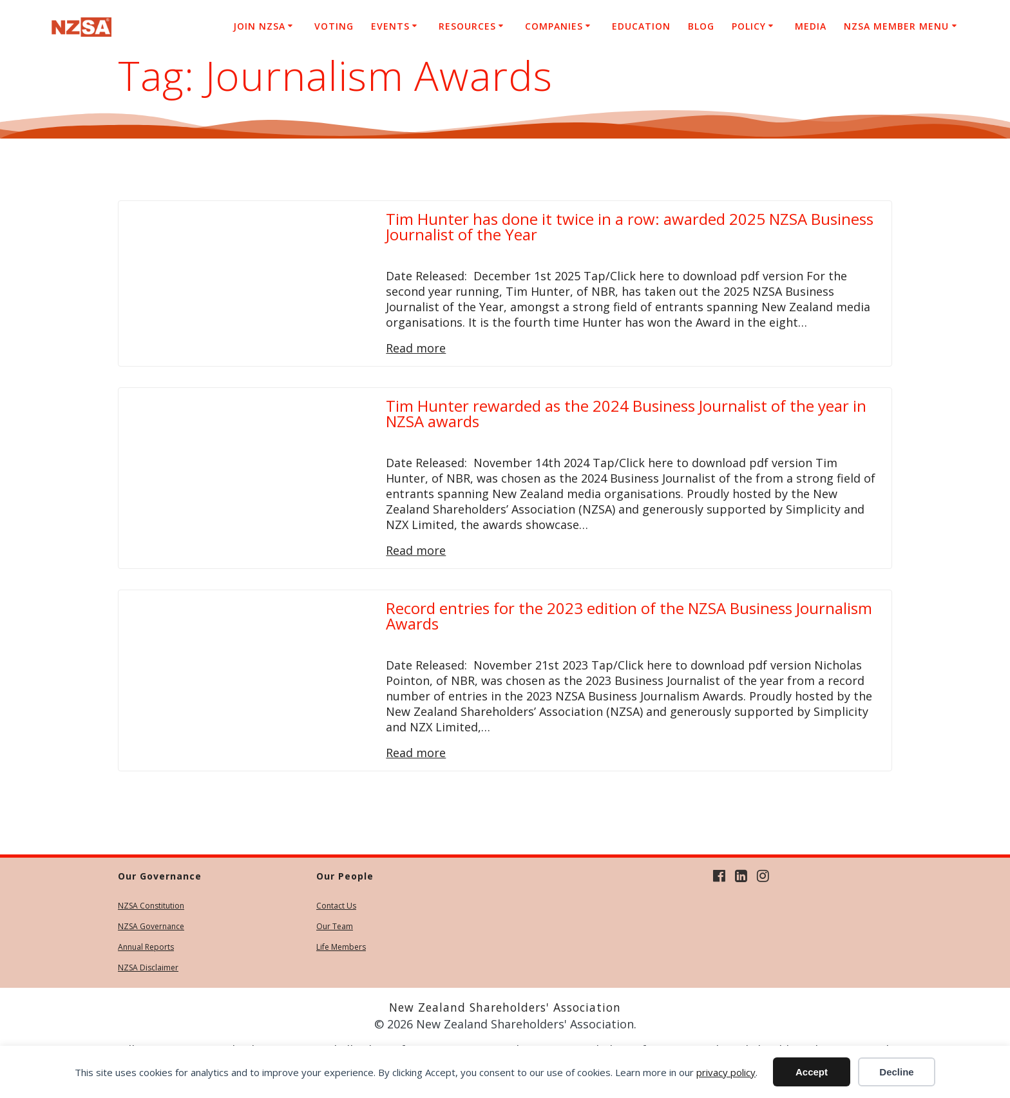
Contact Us (336, 905)
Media (810, 26)
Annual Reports (146, 946)
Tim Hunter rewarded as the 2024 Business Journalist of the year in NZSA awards (626, 413)
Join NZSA (259, 26)
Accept (812, 1071)
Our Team (334, 926)
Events (390, 26)
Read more (416, 348)
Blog (701, 26)
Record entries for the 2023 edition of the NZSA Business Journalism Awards (629, 615)
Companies (554, 26)
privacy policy (726, 1072)
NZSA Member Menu (896, 26)
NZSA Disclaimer (148, 967)
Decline (896, 1071)
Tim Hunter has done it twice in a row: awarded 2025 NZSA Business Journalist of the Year (629, 226)
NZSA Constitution (151, 905)
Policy (749, 26)
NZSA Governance (151, 926)
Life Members (341, 946)
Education (641, 26)
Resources (467, 26)
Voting (334, 26)
